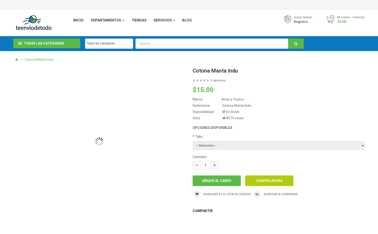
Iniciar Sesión (303, 17)
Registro (301, 22)
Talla (198, 137)
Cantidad (199, 157)
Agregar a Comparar (276, 194)
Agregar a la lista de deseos (222, 194)
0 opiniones (218, 80)
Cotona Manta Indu (39, 59)
